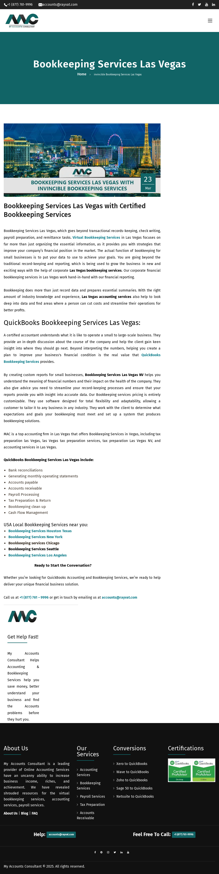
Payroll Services (92, 796)
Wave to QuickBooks (132, 772)
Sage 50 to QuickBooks (134, 788)
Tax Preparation (92, 805)
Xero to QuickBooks (131, 764)
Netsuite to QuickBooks (135, 796)
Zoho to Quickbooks (132, 780)
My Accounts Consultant (23, 866)
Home (81, 74)
